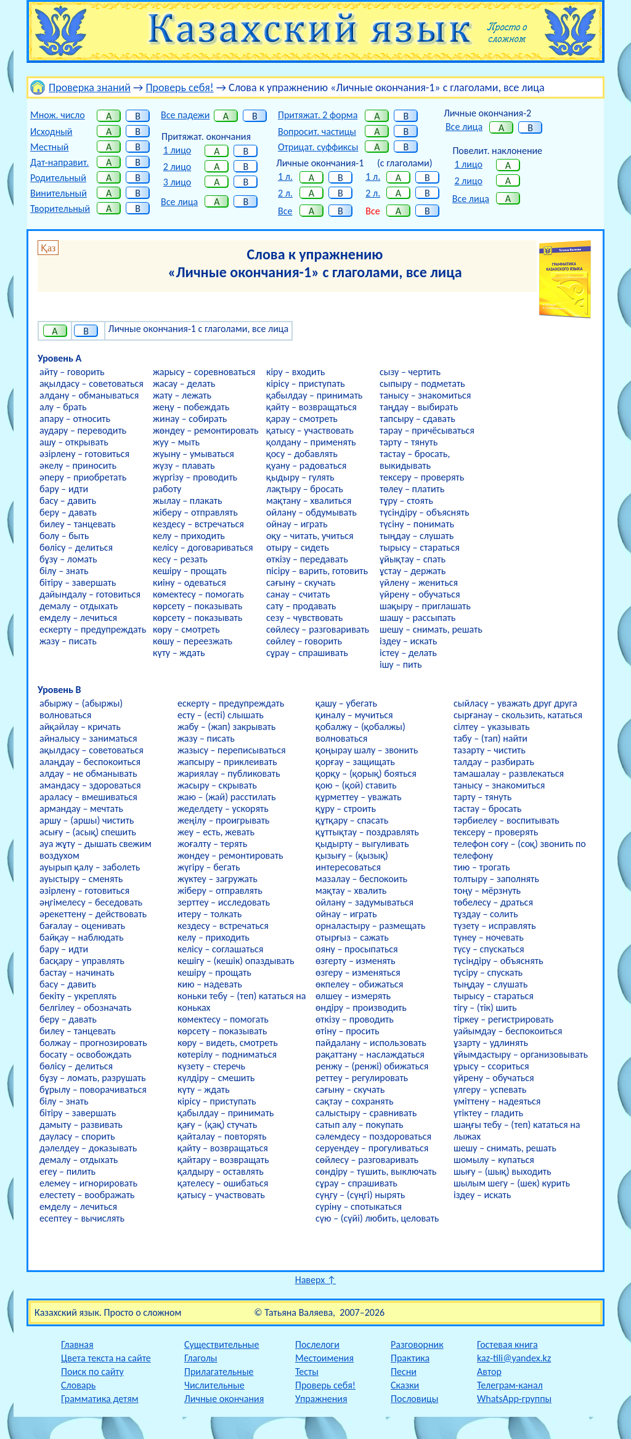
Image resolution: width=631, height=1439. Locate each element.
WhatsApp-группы (514, 1399)
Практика (410, 1358)
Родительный (58, 178)
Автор (489, 1371)
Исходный (51, 131)
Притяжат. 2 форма (317, 115)
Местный (49, 147)
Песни (404, 1371)
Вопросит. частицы (317, 131)
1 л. (285, 176)
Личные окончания (224, 1399)
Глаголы (200, 1358)
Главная (77, 1344)
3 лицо (177, 182)
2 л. (285, 193)
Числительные (214, 1385)
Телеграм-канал (510, 1385)
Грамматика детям (100, 1399)
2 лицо (177, 166)
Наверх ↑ (315, 1280)
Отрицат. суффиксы (318, 147)
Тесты (307, 1371)
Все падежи (185, 115)
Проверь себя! (179, 87)
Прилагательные (219, 1371)
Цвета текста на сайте (106, 1358)
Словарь (78, 1385)
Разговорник (417, 1344)
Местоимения (324, 1358)
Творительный (60, 208)
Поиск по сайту (92, 1371)
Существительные (221, 1344)
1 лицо (177, 150)
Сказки (405, 1385)
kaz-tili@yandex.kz (514, 1358)
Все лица (179, 202)
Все (285, 211)
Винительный (58, 193)
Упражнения (321, 1399)
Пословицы (414, 1399)
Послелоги (317, 1344)
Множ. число (57, 115)
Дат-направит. (59, 162)
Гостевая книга (507, 1344)
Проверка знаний (90, 87)
